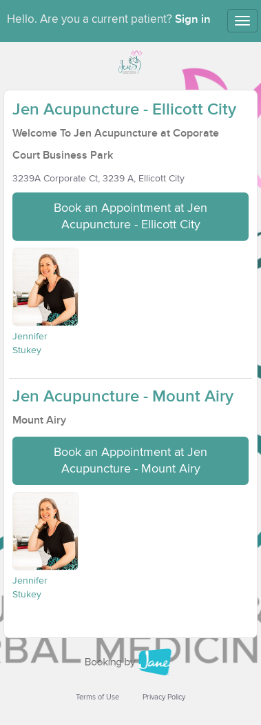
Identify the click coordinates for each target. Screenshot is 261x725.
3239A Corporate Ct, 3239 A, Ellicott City (98, 178)
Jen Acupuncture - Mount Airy (122, 396)
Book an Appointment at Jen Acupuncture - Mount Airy (130, 460)
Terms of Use (97, 697)
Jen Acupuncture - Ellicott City (124, 109)
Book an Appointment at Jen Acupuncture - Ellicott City (130, 216)
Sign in (193, 19)
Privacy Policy (164, 697)
